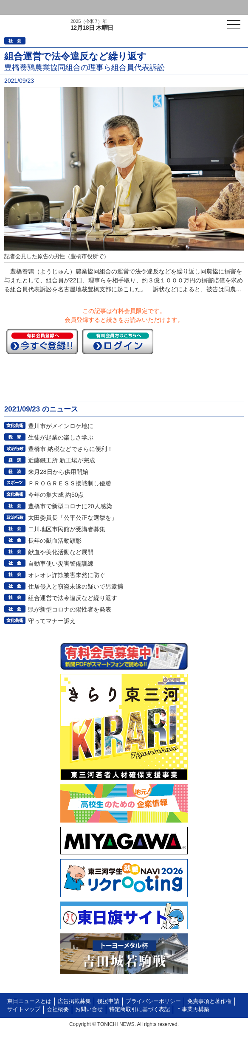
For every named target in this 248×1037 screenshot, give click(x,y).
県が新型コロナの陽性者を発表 (69, 609)
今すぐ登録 (42, 341)
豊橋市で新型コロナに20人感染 (70, 506)
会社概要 (58, 1009)
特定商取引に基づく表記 (139, 1009)
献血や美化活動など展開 (60, 552)
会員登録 (65, 7)
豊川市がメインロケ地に (60, 426)
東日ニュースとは (29, 1001)
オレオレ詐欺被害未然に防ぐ (66, 575)
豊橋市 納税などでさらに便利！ (70, 448)
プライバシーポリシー (153, 1001)
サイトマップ (23, 1009)
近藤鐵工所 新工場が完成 (61, 460)
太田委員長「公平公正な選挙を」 (72, 517)
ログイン (24, 7)
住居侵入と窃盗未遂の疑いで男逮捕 (75, 586)
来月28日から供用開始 (58, 471)
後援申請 (108, 1001)
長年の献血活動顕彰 (55, 540)
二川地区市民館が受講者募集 (66, 529)
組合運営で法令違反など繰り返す (72, 598)
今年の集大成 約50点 (56, 494)
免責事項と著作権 (209, 1001)
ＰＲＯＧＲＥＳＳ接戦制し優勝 (69, 483)
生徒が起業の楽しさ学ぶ (60, 437)
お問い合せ (89, 1009)
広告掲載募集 (74, 1001)
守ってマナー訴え (52, 620)
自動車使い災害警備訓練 (60, 563)
